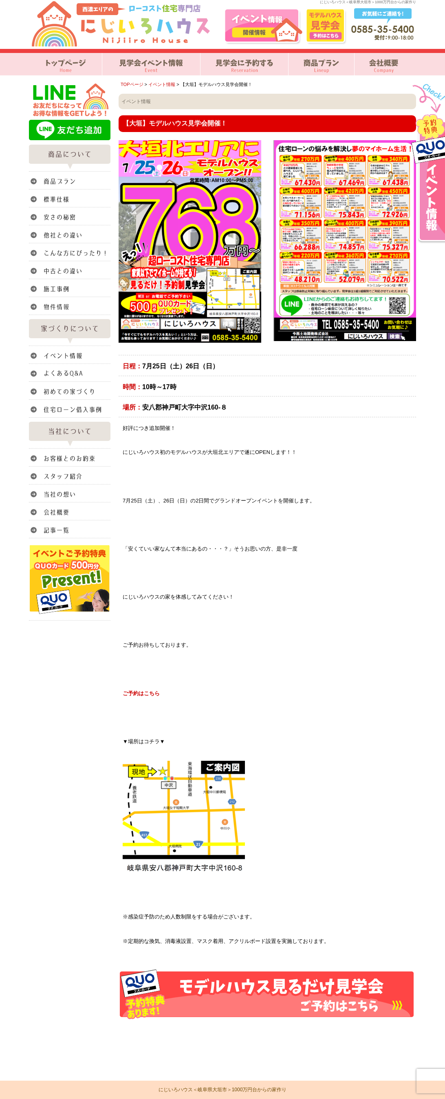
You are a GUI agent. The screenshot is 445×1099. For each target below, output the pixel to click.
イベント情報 (161, 84)
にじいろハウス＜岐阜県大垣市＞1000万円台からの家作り (223, 1089)
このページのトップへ (395, 1029)
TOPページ (132, 84)
